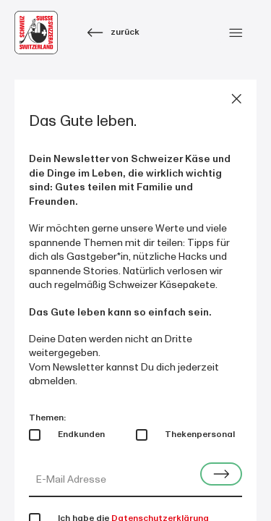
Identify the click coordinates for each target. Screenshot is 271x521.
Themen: (47, 418)
